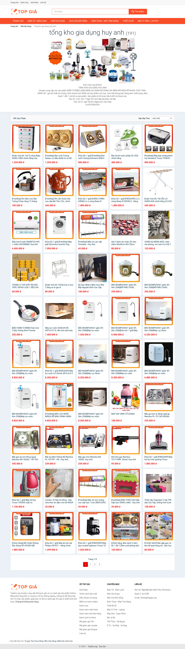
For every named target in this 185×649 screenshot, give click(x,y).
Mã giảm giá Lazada (88, 625)
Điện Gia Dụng (58, 21)
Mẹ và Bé (111, 617)
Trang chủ (14, 2)
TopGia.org (92, 646)
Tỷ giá (27, 641)
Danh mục (24, 2)
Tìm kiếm (138, 11)
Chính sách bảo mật (88, 594)
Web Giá (61, 641)
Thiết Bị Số (128, 21)
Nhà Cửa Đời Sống (78, 21)
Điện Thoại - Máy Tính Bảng (105, 21)
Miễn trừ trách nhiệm (88, 602)
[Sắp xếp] (161, 118)
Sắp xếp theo (144, 118)
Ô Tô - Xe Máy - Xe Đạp (117, 625)
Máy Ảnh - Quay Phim (116, 613)
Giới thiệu (34, 2)
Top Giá (102, 646)
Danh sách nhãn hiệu (88, 609)
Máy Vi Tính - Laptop (148, 21)
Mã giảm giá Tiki (86, 621)
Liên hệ (43, 2)
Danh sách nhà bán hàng (90, 613)
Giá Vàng (52, 641)
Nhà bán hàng (26, 26)
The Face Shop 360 (39, 641)
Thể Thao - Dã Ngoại (116, 621)
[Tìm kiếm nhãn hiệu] (90, 11)
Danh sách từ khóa (87, 617)
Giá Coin (69, 641)
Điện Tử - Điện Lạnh (37, 21)
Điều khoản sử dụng (88, 598)
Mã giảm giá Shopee (88, 629)
